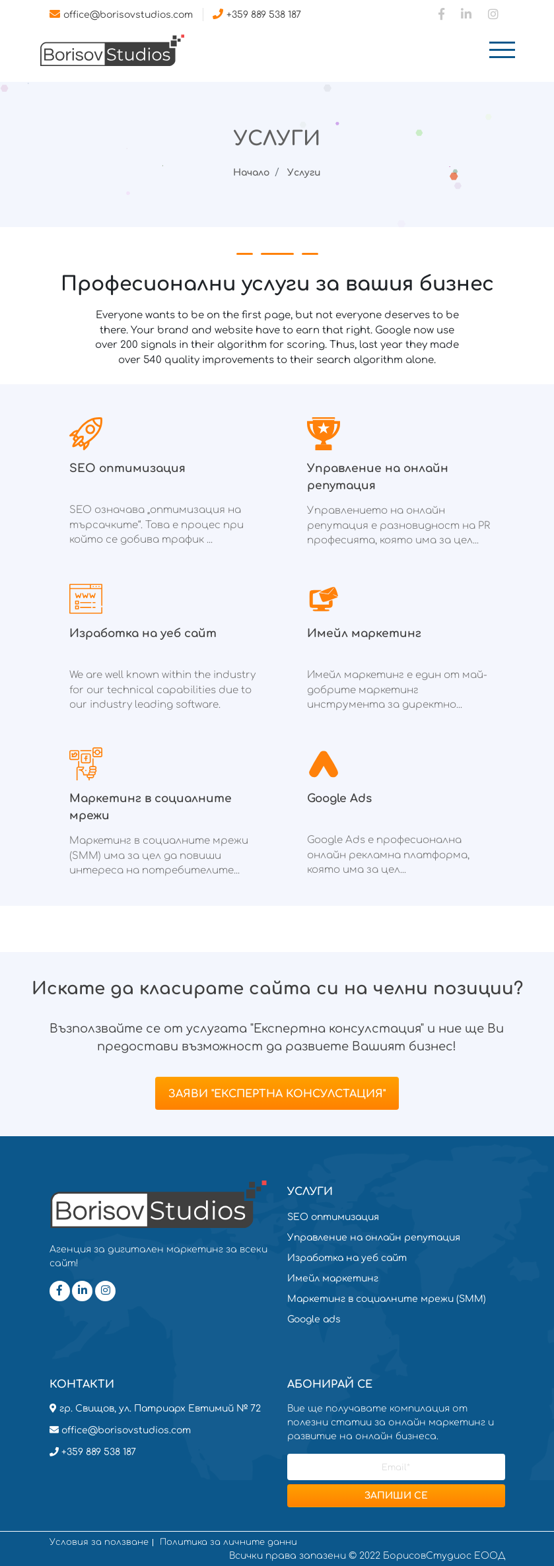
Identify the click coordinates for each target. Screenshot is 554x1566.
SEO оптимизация (333, 1217)
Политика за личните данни (228, 1542)
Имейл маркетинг (332, 1278)
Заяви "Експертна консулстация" (277, 1094)
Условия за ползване (99, 1542)
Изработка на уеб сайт (347, 1258)
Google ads (314, 1319)
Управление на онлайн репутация (373, 1238)
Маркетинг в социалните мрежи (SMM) (386, 1299)
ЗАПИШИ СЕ (396, 1496)
